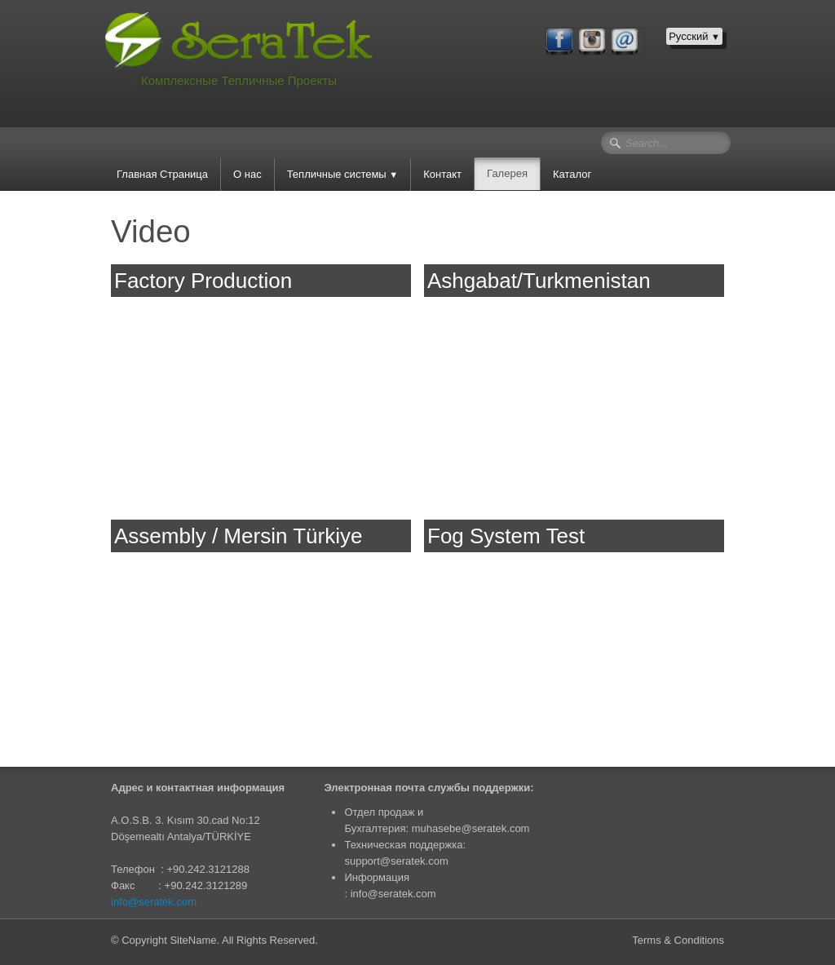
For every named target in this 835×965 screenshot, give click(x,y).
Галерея (507, 173)
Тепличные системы (343, 174)
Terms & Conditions (678, 940)
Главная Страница (162, 174)
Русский (694, 36)
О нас (247, 174)
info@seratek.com (154, 902)
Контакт (442, 174)
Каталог (572, 174)
